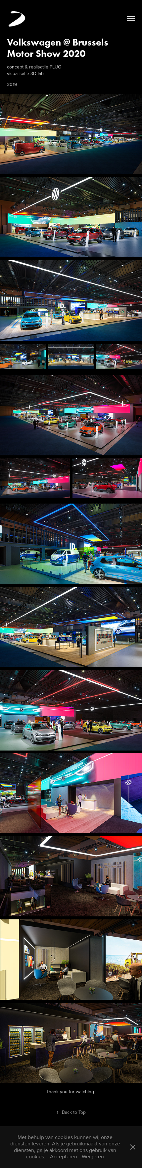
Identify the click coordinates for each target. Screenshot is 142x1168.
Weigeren (93, 1156)
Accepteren (63, 1156)
